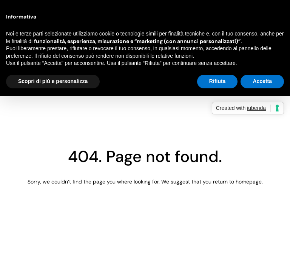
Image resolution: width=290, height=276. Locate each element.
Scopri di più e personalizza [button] (53, 81)
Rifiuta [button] (217, 81)
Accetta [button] (262, 81)
